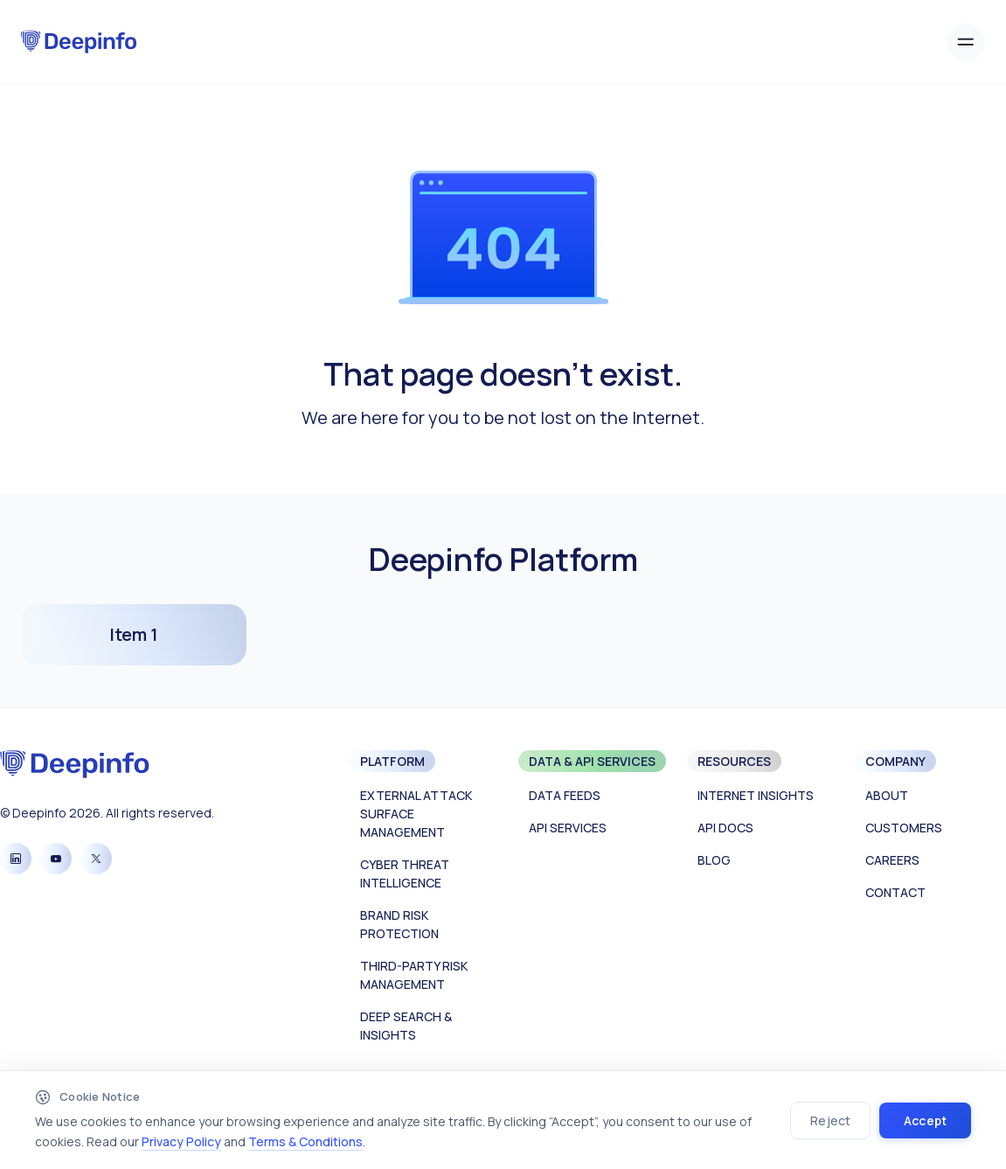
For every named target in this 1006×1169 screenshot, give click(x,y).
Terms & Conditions (305, 1141)
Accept (925, 1120)
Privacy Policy (181, 1141)
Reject (830, 1120)
